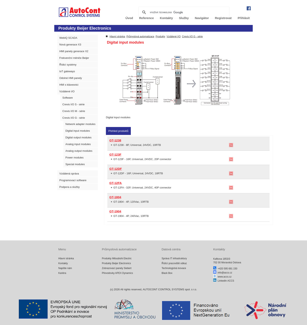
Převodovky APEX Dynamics (117, 273)
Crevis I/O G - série (73, 117)
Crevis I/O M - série (73, 111)
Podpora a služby (69, 186)
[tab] (118, 130)
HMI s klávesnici (68, 84)
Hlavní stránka (117, 36)
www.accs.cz (222, 276)
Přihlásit (244, 18)
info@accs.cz (222, 272)
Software (67, 97)
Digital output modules (78, 137)
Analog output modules (78, 150)
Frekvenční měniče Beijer (74, 57)
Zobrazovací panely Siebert (116, 268)
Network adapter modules (80, 124)
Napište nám (65, 268)
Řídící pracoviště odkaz (174, 263)
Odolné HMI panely (70, 78)
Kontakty (166, 18)
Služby (184, 18)
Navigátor (202, 18)
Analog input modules (78, 144)
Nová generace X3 (70, 44)
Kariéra (62, 273)
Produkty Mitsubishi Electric (117, 258)
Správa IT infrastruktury (174, 258)
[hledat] (183, 12)
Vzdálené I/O (67, 91)
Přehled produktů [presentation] (118, 130)
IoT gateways (67, 71)
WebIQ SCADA (68, 37)
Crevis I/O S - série (73, 104)
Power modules (74, 157)
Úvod (129, 18)
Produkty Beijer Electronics (116, 263)
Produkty (160, 36)
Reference (146, 18)
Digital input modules (77, 130)
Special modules (75, 164)
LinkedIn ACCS (223, 280)
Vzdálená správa (69, 173)
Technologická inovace (174, 268)
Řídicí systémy (68, 64)
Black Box (167, 273)
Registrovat (223, 18)
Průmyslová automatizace (140, 36)
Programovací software (72, 180)
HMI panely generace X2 (73, 51)
